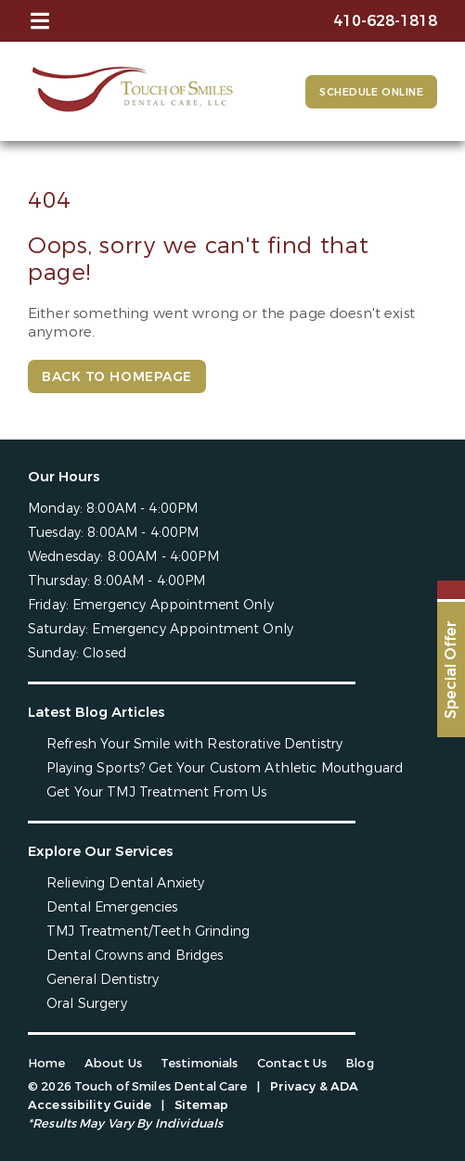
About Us (113, 1063)
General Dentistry (102, 980)
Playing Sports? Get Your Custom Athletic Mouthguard (224, 768)
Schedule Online (371, 92)
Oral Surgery (86, 1004)
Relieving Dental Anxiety (125, 883)
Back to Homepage (117, 377)
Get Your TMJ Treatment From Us (156, 792)
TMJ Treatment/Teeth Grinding (148, 931)
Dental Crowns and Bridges (135, 955)
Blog (359, 1063)
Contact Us (292, 1063)
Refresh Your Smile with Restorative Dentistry (194, 744)
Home (47, 1063)
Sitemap (201, 1105)
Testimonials (200, 1063)
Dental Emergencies (112, 907)
